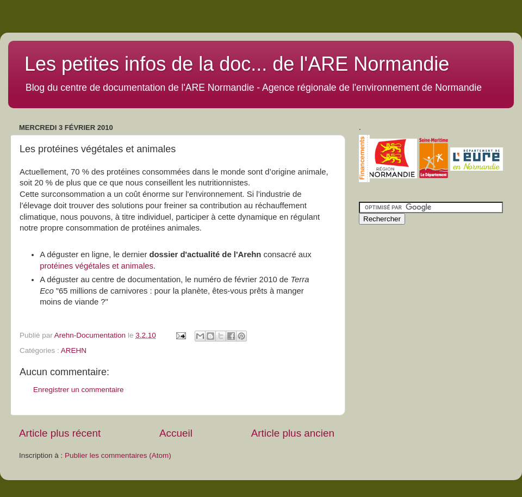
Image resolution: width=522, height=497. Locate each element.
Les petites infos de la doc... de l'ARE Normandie (236, 64)
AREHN (73, 350)
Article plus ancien (292, 433)
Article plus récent (60, 433)
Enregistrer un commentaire (78, 390)
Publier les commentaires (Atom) (118, 455)
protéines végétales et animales (96, 266)
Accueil (175, 433)
